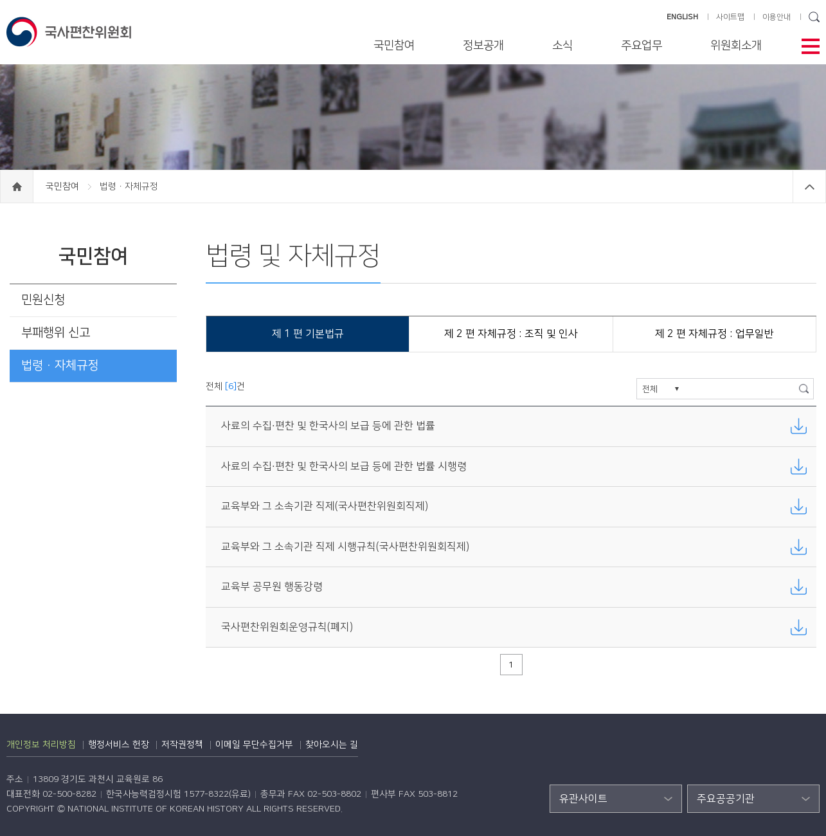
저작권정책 (182, 745)
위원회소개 (736, 45)
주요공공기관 (726, 798)
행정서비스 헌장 (118, 745)
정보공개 (483, 45)
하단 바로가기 (0, 0)
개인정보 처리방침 (41, 745)
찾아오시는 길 (331, 745)
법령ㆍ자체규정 (59, 365)
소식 (562, 45)
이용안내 (776, 17)
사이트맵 (730, 17)
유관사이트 (583, 798)
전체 (650, 389)
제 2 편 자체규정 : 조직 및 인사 (511, 334)
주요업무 (641, 45)
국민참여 (394, 45)
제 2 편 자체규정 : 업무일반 (714, 334)
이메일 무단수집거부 (254, 745)
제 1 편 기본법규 (308, 334)
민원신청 (43, 300)
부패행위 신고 (55, 333)
